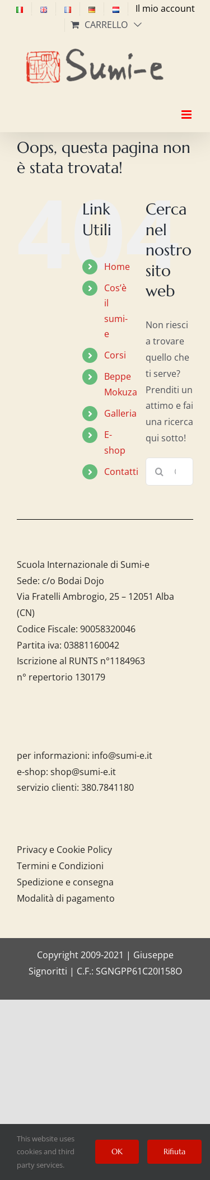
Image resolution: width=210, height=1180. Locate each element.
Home (117, 266)
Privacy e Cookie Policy (64, 849)
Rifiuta (174, 1151)
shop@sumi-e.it (83, 772)
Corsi (115, 355)
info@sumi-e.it (122, 755)
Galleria (120, 413)
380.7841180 (107, 787)
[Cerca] (160, 472)
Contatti (121, 471)
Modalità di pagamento (66, 898)
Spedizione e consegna (65, 882)
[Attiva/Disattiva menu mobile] (187, 104)
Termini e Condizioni (60, 866)
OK (117, 1151)
